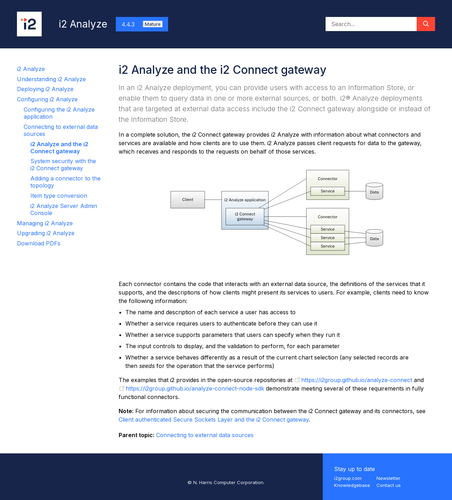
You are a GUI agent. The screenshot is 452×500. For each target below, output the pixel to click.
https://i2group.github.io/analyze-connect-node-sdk (195, 388)
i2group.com (348, 478)
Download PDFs (38, 243)
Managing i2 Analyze (45, 223)
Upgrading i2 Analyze (46, 233)
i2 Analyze (31, 68)
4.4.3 (141, 24)
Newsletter (388, 478)
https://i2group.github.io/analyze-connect (356, 379)
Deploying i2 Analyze (45, 89)
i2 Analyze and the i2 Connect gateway (59, 148)
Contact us (388, 485)
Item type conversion (58, 195)
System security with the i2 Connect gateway (63, 164)
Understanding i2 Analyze (51, 79)
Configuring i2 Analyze (47, 99)
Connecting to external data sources (205, 435)
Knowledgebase (352, 485)
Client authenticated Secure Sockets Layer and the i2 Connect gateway (214, 419)
